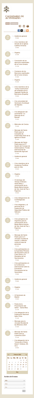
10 (26, 362)
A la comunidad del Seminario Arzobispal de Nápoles (22, 103)
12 (12, 364)
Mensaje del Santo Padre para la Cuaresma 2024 (21, 333)
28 (18, 369)
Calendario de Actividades (14, 17)
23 (23, 367)
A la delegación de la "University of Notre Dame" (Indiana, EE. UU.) (22, 343)
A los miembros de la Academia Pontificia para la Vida (22, 165)
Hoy (17, 372)
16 (23, 364)
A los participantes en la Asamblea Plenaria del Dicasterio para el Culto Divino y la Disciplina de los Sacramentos (22, 253)
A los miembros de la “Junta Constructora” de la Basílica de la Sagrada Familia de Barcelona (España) (22, 90)
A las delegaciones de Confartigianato (22, 199)
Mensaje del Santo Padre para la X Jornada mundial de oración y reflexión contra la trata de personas (21, 239)
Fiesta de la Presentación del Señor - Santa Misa (21, 306)
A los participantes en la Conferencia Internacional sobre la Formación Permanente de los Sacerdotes (22, 267)
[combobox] (15, 380)
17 (26, 364)
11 (9, 364)
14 (18, 364)
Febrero (14, 23)
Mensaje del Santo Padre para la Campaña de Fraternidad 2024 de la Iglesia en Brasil (22, 133)
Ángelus (17, 53)
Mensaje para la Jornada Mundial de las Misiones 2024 (21, 323)
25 (9, 369)
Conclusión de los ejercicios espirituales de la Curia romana (22, 62)
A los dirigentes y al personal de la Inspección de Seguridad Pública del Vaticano (22, 208)
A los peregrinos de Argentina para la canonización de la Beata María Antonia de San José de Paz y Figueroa (22, 223)
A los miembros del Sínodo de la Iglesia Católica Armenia (21, 44)
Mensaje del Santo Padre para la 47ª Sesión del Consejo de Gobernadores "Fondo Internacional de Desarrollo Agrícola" (22, 147)
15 (20, 364)
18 (9, 367)
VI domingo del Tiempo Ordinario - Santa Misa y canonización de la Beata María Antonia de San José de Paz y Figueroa (22, 185)
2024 (7, 23)
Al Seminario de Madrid (20, 296)
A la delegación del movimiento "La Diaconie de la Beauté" (21, 114)
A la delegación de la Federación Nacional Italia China (22, 314)
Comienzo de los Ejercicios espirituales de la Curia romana (22, 73)
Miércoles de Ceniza (21, 124)
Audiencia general (21, 36)
